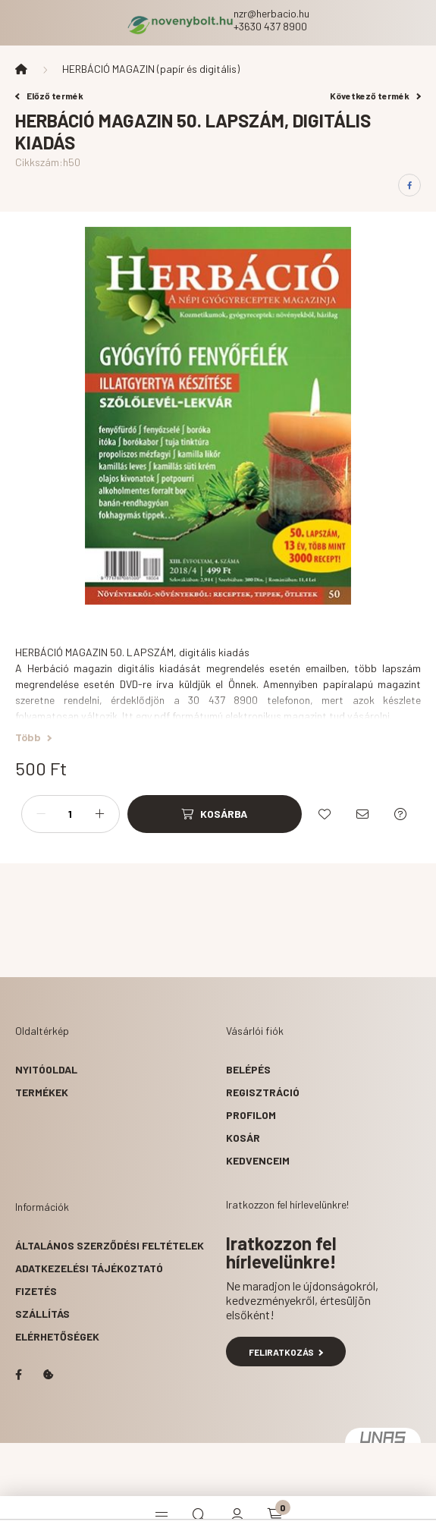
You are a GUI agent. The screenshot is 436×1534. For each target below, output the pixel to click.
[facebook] (409, 185)
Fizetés (36, 1290)
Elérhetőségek (57, 1336)
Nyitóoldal (46, 1069)
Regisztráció (263, 1092)
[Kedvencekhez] (324, 814)
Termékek (41, 1092)
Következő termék (375, 95)
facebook (18, 1375)
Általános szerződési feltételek (109, 1245)
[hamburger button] (161, 1515)
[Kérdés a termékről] (400, 814)
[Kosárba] (214, 814)
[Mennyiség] (70, 814)
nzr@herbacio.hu (271, 13)
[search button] (199, 1515)
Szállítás (42, 1313)
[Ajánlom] (362, 814)
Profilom (251, 1114)
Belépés (248, 1069)
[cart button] (275, 1515)
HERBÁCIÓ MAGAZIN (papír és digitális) (151, 68)
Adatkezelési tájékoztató (89, 1268)
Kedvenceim (258, 1160)
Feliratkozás (286, 1352)
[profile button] (237, 1515)
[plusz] (100, 814)
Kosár (243, 1137)
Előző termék (49, 95)
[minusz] (41, 814)
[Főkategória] (21, 69)
